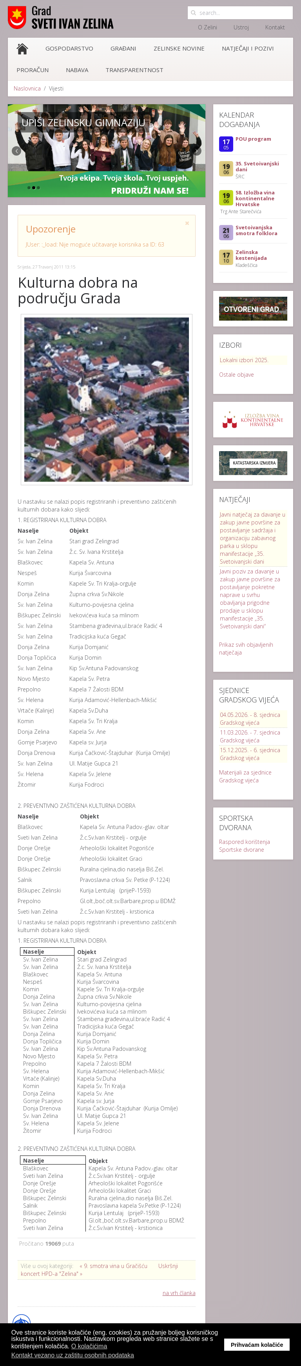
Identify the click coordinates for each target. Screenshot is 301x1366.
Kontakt (275, 27)
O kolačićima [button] (89, 1346)
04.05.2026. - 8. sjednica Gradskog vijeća (250, 718)
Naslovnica (27, 88)
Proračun (32, 70)
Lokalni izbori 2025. (244, 360)
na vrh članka (179, 1293)
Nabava (77, 70)
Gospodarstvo (69, 48)
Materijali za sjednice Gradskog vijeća (245, 776)
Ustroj (241, 27)
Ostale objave (236, 374)
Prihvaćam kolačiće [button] (257, 1345)
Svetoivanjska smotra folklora (256, 230)
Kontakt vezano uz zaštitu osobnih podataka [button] (72, 1355)
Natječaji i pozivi (248, 48)
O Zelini (207, 27)
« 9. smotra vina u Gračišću (113, 1266)
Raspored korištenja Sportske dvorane (244, 845)
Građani (123, 48)
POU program (253, 138)
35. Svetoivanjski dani (257, 166)
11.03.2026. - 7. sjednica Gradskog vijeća (250, 736)
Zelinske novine (179, 48)
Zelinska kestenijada (251, 255)
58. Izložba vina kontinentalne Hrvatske (255, 198)
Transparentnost (134, 70)
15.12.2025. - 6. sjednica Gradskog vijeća (250, 754)
